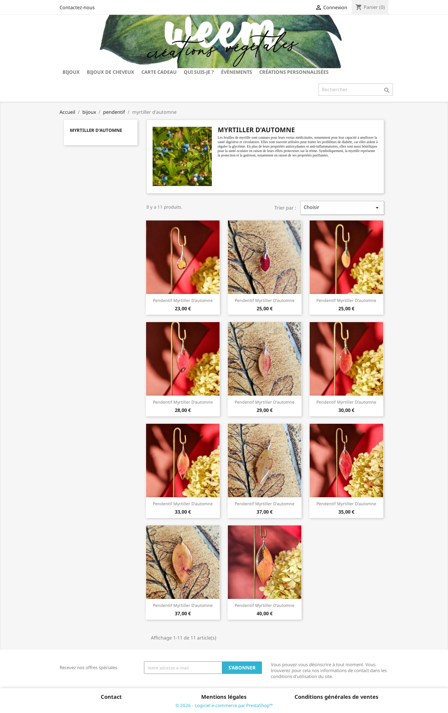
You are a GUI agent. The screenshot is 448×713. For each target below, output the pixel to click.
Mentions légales (224, 696)
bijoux (71, 72)
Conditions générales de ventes (336, 696)
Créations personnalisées (294, 72)
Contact (111, 696)
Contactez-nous (77, 7)
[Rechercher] (356, 89)
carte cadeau (159, 72)
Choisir (342, 207)
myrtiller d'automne (96, 130)
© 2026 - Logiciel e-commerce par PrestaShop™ (224, 705)
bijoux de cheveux (110, 72)
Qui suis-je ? (199, 72)
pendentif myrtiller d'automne (183, 300)
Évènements (236, 72)
